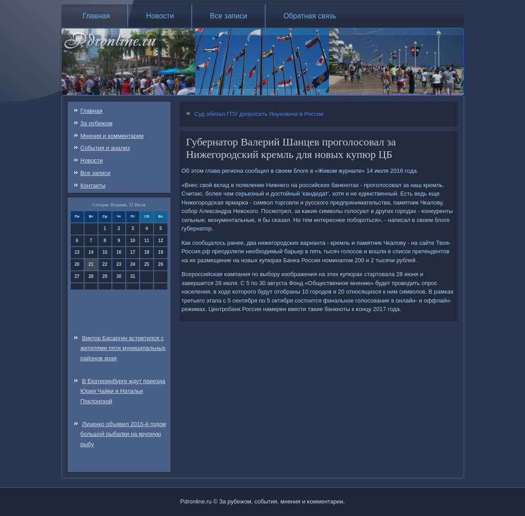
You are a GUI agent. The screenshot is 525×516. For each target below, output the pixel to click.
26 (160, 264)
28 (91, 276)
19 (160, 252)
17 (132, 252)
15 (104, 252)
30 (118, 276)
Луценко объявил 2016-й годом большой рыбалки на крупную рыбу (123, 434)
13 (77, 252)
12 (160, 240)
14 (91, 252)
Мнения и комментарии (112, 135)
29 (104, 276)
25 (146, 264)
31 (132, 276)
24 (132, 264)
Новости (160, 16)
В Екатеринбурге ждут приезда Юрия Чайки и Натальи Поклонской (123, 391)
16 (118, 252)
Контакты (93, 185)
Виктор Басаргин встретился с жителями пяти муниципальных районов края (123, 348)
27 (77, 276)
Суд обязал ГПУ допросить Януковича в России (258, 114)
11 (146, 240)
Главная (96, 16)
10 (132, 240)
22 (104, 264)
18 (146, 252)
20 (77, 264)
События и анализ (105, 148)
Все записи (228, 16)
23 (118, 264)
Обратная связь (309, 16)
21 (91, 264)
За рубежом (97, 123)
